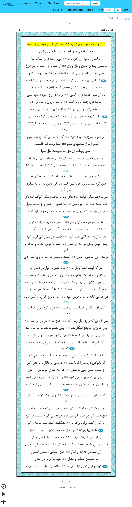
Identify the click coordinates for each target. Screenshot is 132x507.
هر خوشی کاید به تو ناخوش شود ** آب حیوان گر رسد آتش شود (66, 297)
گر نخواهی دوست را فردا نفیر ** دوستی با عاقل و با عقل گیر (66, 363)
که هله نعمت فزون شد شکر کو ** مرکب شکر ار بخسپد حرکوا (66, 166)
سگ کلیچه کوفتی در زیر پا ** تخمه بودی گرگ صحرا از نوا (62, 116)
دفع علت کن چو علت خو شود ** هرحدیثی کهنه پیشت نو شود (66, 416)
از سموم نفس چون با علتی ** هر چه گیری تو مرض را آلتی (66, 370)
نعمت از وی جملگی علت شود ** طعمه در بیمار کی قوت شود (66, 237)
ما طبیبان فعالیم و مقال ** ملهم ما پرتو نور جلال (66, 459)
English (112, 18)
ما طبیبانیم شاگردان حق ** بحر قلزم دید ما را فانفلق (63, 430)
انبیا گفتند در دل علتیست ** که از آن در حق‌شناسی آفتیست (66, 230)
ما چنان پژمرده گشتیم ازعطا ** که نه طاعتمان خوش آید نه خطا (66, 211)
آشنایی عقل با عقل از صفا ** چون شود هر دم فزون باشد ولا (66, 335)
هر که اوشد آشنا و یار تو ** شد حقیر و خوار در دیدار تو (66, 268)
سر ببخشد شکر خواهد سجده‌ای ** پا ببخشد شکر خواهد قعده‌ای (66, 197)
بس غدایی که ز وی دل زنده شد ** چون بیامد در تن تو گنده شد (66, 321)
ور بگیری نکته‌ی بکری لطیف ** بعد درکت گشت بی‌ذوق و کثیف (66, 385)
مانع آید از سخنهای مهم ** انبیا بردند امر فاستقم (66, 144)
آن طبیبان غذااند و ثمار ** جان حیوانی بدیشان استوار (66, 452)
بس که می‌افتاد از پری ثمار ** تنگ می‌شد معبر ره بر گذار (66, 73)
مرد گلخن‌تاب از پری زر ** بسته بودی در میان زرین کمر (66, 109)
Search (95, 3)
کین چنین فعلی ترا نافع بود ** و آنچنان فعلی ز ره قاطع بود (63, 466)
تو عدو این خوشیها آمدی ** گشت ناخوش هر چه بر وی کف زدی (66, 257)
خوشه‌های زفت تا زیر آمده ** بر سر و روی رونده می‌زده (66, 102)
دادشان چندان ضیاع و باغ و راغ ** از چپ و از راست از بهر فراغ (66, 66)
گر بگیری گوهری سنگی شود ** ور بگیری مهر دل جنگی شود (66, 377)
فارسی (127, 18)
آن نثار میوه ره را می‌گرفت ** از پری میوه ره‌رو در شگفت (63, 80)
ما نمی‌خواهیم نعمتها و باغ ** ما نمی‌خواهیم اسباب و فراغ (66, 222)
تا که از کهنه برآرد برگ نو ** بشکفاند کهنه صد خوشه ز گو (66, 423)
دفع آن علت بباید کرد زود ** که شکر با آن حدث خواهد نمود (66, 290)
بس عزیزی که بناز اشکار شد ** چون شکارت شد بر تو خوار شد (66, 328)
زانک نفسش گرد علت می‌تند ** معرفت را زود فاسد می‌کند (66, 356)
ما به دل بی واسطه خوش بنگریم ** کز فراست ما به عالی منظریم (66, 445)
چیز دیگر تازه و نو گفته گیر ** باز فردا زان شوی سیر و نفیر (66, 409)
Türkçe (119, 18)
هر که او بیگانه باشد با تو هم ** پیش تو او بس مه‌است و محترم (66, 275)
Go (118, 10)
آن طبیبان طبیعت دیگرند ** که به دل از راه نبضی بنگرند (66, 437)
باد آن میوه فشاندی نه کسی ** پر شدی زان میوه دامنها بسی (66, 95)
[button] (25, 3)
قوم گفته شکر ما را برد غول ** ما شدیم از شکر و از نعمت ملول (66, 204)
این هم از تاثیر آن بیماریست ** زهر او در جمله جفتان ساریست (66, 282)
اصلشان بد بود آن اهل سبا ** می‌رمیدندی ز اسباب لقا (66, 59)
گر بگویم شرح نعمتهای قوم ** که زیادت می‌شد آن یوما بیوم (66, 137)
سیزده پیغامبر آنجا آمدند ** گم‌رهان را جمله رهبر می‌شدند (66, 158)
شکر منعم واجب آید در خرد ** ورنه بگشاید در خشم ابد (66, 177)
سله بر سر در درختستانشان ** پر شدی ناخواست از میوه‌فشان (66, 88)
